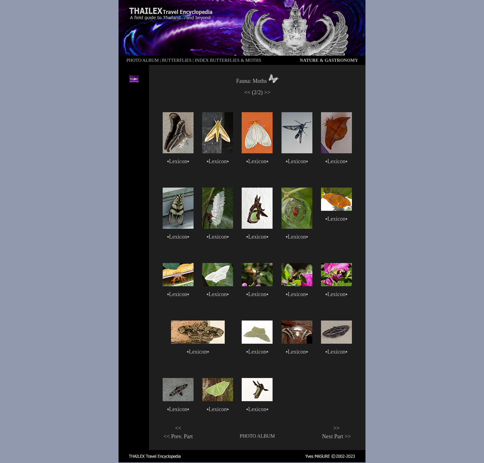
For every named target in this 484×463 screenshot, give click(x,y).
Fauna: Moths (251, 81)
